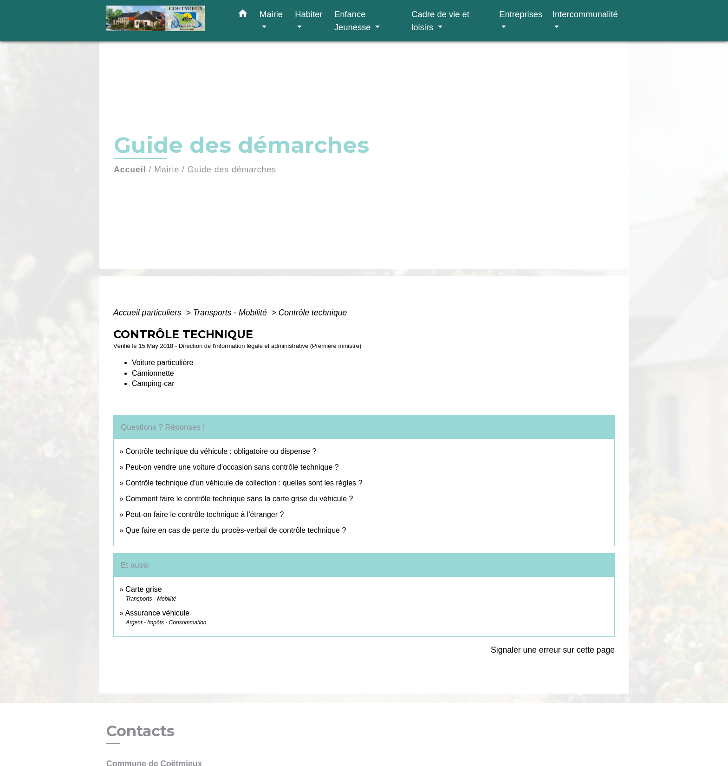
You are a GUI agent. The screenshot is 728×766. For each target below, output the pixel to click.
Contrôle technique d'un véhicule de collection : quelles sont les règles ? (243, 483)
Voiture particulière (163, 363)
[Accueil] (164, 20)
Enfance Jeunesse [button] (353, 20)
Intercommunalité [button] (585, 14)
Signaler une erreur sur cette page (553, 650)
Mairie (166, 169)
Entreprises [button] (520, 14)
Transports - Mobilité (231, 312)
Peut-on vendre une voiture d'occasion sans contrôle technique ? (231, 467)
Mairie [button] (271, 14)
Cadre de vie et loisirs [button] (440, 20)
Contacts (140, 731)
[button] (243, 15)
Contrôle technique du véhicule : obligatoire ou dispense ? (220, 451)
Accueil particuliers (148, 312)
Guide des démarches (232, 169)
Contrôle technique (313, 312)
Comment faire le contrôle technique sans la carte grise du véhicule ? (239, 499)
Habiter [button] (308, 14)
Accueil (130, 169)
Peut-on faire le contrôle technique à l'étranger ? (204, 514)
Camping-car (153, 383)
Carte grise (143, 589)
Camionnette (153, 373)
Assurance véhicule (157, 613)
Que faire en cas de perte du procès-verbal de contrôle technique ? (235, 530)
